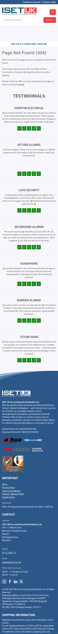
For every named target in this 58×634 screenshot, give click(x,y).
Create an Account (31, 2)
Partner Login (49, 2)
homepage (19, 67)
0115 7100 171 (9, 536)
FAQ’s (4, 467)
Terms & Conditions (11, 474)
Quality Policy (8, 480)
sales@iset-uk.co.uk (11, 545)
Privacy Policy (8, 470)
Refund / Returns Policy (13, 477)
